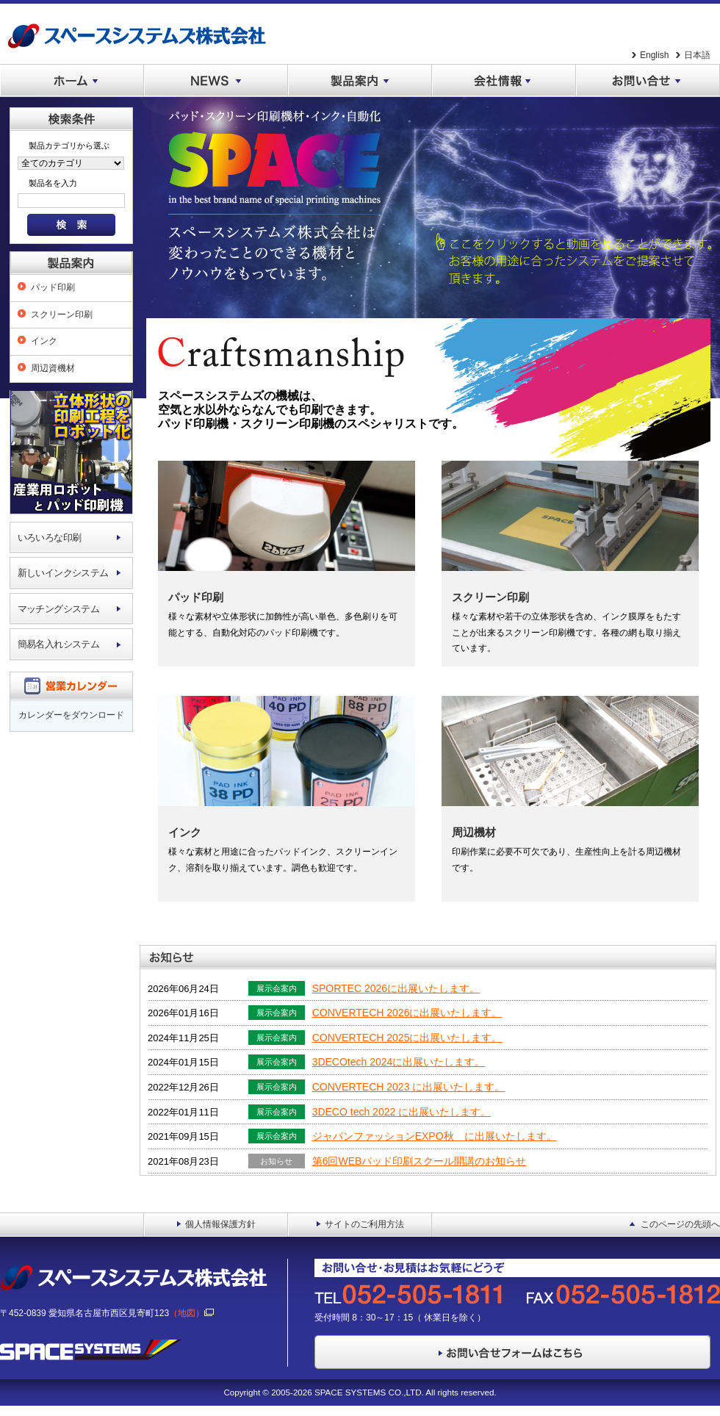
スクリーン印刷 (62, 314)
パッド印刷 (53, 287)
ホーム (72, 81)
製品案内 (360, 81)
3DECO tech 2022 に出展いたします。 (402, 1112)
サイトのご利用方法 (364, 1224)
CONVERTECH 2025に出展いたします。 (407, 1037)
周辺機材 (474, 832)
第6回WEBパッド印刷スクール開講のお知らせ (419, 1161)
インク (44, 341)
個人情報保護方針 (220, 1224)
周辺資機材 (53, 368)
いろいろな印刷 (50, 537)
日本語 (697, 55)
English (654, 55)
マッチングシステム (59, 608)
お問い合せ (648, 81)
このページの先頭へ (680, 1224)
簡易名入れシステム (59, 644)
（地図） (191, 1313)
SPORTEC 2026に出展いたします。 (396, 988)
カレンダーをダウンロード (71, 715)
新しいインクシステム (63, 572)
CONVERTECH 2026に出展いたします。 (407, 1012)
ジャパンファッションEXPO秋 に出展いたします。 (434, 1136)
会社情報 (504, 81)
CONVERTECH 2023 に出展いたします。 (408, 1087)
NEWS (216, 81)
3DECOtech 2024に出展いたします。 (399, 1062)
